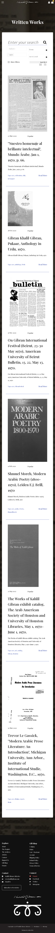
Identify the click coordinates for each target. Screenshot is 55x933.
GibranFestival (19, 386)
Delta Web (30, 930)
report (22, 799)
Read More (43, 175)
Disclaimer (36, 926)
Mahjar (17, 799)
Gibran (10, 654)
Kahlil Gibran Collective (24, 926)
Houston (15, 654)
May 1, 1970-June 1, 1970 (29, 644)
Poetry (22, 509)
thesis (9, 802)
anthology (18, 264)
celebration (18, 175)
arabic (17, 509)
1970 (12, 175)
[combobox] (17, 49)
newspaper (11, 179)
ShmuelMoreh (12, 512)
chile (24, 175)
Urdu (23, 264)
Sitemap (45, 926)
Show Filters (15, 62)
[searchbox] (16, 48)
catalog (20, 650)
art (16, 650)
